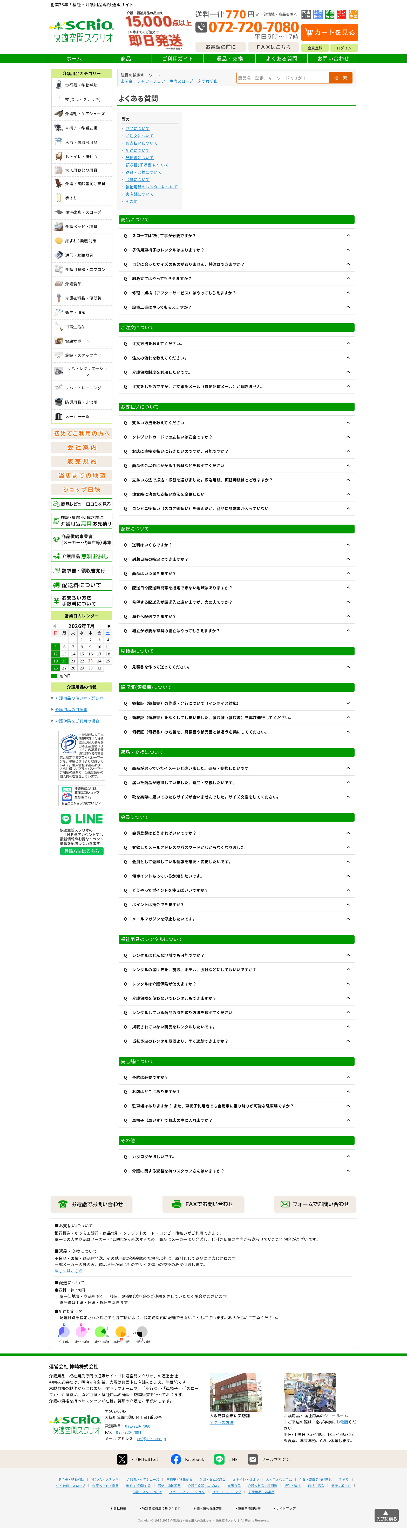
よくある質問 (282, 58)
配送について (138, 150)
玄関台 (127, 81)
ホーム (74, 58)
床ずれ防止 (208, 81)
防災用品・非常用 (261, 1508)
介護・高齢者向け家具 (315, 1496)
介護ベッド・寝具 (105, 1502)
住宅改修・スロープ (70, 1502)
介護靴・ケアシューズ (143, 1496)
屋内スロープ (181, 81)
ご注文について (140, 135)
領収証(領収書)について (147, 164)
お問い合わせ (333, 58)
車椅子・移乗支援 (179, 1496)
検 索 (340, 78)
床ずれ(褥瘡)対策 (138, 1502)
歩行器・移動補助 (71, 1496)
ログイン (344, 47)
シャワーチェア (151, 81)
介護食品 (234, 1502)
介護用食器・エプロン (204, 1502)
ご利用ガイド (178, 58)
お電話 (342, 1438)
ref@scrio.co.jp (151, 1455)
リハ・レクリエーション (187, 1508)
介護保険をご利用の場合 (77, 721)
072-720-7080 (138, 1442)
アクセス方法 (222, 1439)
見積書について (140, 157)
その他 (132, 201)
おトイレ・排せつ (246, 1496)
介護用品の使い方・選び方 (79, 698)
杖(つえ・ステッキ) (105, 1496)
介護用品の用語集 (71, 709)
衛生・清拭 (292, 1502)
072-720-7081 (128, 1449)
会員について (138, 179)
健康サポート (341, 1502)
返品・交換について (144, 172)
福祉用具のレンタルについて (152, 186)
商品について (138, 128)
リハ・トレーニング (226, 1508)
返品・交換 (229, 58)
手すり (344, 1496)
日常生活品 (316, 1502)
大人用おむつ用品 (279, 1496)
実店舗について (140, 194)
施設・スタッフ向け (147, 1508)
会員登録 (315, 47)
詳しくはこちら (69, 1270)
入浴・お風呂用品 (213, 1496)
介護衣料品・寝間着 (262, 1502)
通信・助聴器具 (169, 1502)
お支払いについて (142, 143)
